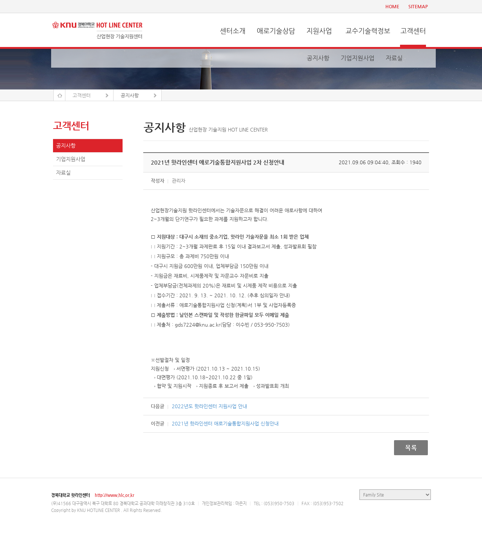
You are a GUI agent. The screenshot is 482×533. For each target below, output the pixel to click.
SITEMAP (418, 6)
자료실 (394, 58)
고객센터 (413, 31)
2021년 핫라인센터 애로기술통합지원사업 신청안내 (225, 423)
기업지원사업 (357, 58)
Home (59, 95)
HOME (392, 6)
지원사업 (319, 31)
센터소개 (233, 31)
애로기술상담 (276, 31)
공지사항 (318, 58)
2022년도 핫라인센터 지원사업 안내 (209, 406)
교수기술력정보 (368, 31)
